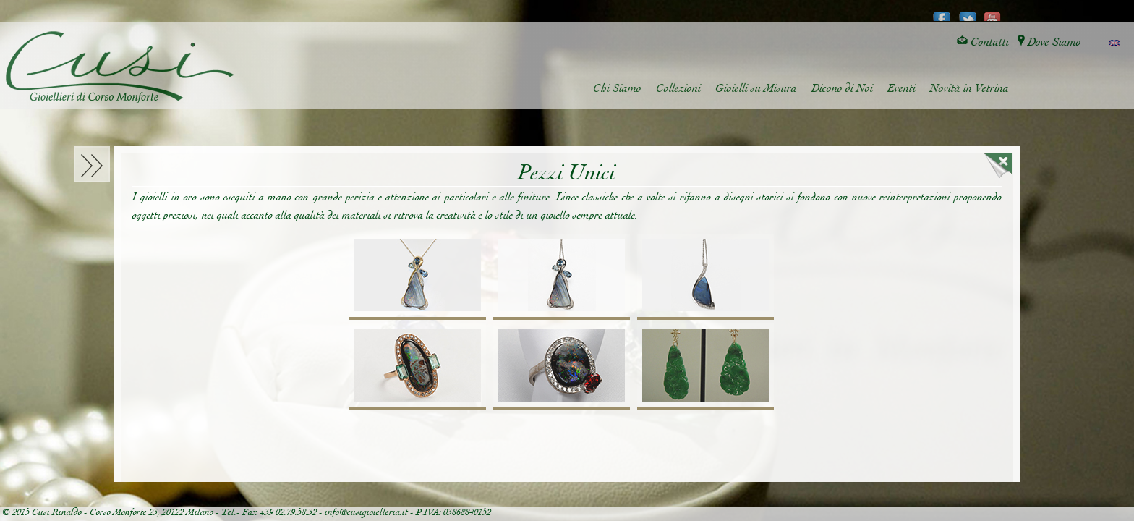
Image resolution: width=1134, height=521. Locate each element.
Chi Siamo (617, 88)
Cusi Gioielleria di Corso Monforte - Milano (120, 67)
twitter (967, 11)
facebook (942, 11)
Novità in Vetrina (969, 88)
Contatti (983, 42)
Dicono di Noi (842, 88)
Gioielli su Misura (756, 88)
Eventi (901, 88)
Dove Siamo (1049, 42)
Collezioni (678, 88)
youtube (992, 11)
